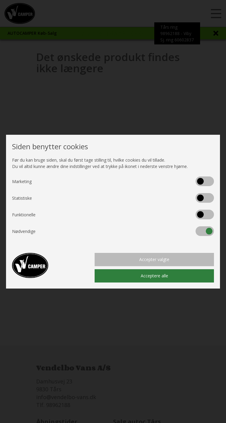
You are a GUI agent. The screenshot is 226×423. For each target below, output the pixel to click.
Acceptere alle (154, 276)
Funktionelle (24, 215)
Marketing (22, 181)
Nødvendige (24, 231)
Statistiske (22, 198)
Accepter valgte (154, 259)
